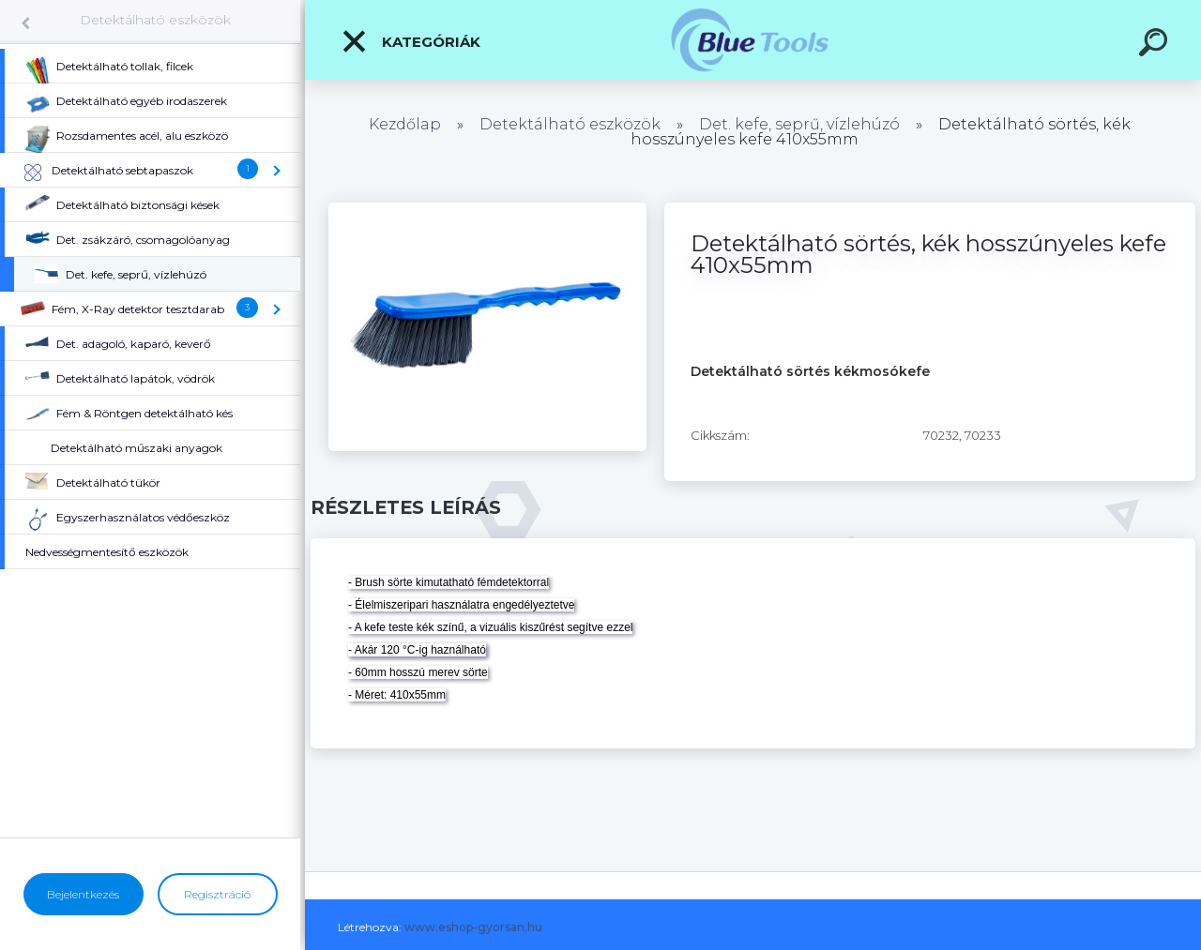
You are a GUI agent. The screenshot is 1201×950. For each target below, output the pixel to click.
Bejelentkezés (83, 894)
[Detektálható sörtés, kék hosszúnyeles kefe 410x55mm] (487, 209)
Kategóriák (410, 41)
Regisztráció (217, 894)
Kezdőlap (405, 124)
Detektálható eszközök (155, 19)
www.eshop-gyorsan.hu (473, 927)
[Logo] (753, 40)
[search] (1156, 45)
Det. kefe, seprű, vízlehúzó (799, 124)
